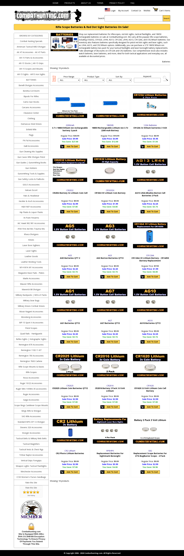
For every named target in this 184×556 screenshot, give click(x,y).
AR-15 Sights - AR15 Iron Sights (31, 74)
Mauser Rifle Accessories (31, 284)
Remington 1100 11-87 (31, 350)
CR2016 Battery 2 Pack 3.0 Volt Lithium (110, 389)
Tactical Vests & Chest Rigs (31, 449)
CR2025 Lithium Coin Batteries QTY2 (70, 388)
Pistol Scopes (31, 328)
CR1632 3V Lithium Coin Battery (110, 193)
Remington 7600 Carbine (31, 361)
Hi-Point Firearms (31, 217)
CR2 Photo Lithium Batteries (70, 453)
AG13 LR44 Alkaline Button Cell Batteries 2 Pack (150, 194)
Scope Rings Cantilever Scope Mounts (31, 405)
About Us (86, 3)
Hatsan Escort (31, 190)
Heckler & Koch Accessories (31, 201)
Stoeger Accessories (31, 433)
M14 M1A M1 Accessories (31, 267)
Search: (101, 18)
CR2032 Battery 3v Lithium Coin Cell (70, 193)
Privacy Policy (116, 3)
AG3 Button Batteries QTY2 (110, 258)
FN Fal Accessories (31, 140)
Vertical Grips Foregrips (31, 460)
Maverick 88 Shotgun (31, 289)
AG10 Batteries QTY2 (150, 323)
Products (69, 3)
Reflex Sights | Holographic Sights (31, 339)
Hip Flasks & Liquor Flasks (31, 212)
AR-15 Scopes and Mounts (31, 68)
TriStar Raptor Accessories (31, 455)
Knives (31, 239)
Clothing (31, 118)
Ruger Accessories (31, 394)
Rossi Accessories (31, 377)
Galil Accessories (31, 146)
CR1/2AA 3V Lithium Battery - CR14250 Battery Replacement (150, 259)
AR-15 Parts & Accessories (31, 57)
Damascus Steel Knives (31, 124)
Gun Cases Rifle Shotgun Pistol (31, 157)
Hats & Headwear (31, 195)
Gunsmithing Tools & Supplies (31, 173)
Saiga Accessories (31, 399)
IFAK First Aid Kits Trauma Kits (31, 228)
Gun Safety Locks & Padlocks (31, 179)
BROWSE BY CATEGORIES (31, 35)
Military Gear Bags (31, 300)
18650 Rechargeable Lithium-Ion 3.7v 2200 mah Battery (110, 129)
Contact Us (136, 10)
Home (55, 3)
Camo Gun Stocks (31, 102)
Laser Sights (31, 251)
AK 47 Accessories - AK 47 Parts (31, 52)
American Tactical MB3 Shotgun (31, 46)
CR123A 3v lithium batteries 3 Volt (150, 127)
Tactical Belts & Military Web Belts (31, 438)
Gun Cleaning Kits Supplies (31, 151)
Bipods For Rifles (31, 96)
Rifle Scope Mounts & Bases (31, 366)
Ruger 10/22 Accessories (31, 383)
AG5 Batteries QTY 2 (70, 258)
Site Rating (31, 495)
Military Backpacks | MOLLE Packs (31, 295)
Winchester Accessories (31, 471)
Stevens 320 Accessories (31, 427)
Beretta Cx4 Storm (31, 91)
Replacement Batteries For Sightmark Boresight (110, 454)
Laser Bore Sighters (31, 245)
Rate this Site (31, 482)
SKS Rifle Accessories (31, 416)
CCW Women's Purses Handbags (31, 477)
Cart (161, 10)
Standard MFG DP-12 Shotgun (31, 422)
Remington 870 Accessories (31, 344)
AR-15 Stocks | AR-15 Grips (31, 63)
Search (166, 18)
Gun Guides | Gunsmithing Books (31, 162)
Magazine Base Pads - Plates (31, 273)
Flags (31, 135)
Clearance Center (31, 113)
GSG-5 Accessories (31, 184)
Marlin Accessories (31, 278)
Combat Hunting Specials (31, 41)
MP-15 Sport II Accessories (31, 322)
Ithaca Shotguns (31, 234)
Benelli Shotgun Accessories (31, 85)
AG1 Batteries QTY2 (70, 323)
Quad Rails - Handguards (31, 333)
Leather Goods (31, 256)
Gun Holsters (31, 168)
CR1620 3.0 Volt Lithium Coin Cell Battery (150, 389)
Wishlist (147, 10)
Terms (100, 3)
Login (113, 10)
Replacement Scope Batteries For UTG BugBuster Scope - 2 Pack (150, 454)
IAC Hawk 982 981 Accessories (31, 223)
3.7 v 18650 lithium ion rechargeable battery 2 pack (70, 129)
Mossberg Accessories (31, 317)
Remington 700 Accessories (31, 355)
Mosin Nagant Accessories (31, 311)
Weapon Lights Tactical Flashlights (31, 466)
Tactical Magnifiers (31, 444)
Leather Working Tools (31, 262)
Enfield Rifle (31, 129)
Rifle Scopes (31, 372)
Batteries (31, 79)
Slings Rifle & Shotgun (31, 411)
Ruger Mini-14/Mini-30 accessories (31, 388)
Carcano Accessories (31, 107)
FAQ (132, 3)
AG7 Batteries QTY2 (110, 323)
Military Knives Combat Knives (31, 306)
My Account (123, 10)
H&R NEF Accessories (31, 206)
